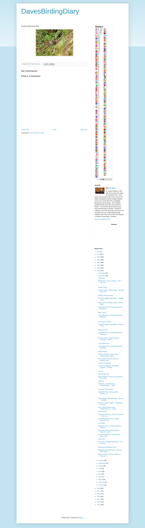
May (99, 474)
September (102, 463)
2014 (98, 499)
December (101, 273)
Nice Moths (101, 423)
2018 (98, 488)
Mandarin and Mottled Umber (107, 447)
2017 (98, 491)
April (100, 477)
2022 (98, 262)
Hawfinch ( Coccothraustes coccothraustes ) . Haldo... (107, 384)
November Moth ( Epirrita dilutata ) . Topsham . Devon (109, 431)
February (101, 482)
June (100, 471)
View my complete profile (102, 219)
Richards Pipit (102, 411)
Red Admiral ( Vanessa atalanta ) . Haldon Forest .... (108, 359)
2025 (98, 254)
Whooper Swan (103, 330)
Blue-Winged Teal (103, 374)
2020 (98, 268)
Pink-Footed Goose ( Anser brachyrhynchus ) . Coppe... (107, 408)
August (100, 466)
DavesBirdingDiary (50, 11)
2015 (98, 496)
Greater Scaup (102, 287)
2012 (98, 504)
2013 (98, 502)
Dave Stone (112, 188)
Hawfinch (101, 381)
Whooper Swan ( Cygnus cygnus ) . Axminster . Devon (109, 338)
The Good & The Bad (104, 322)
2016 (98, 494)
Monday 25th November (105, 295)
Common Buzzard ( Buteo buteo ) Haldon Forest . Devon (108, 355)
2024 (98, 257)
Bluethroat (101, 278)
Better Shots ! (102, 312)
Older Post (83, 129)
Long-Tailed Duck (103, 343)
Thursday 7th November (105, 389)
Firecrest (101, 371)
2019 (98, 270)
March (100, 479)
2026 (98, 252)
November (101, 276)
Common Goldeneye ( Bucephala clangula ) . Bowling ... (108, 366)
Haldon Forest (102, 351)
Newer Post (25, 129)
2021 (98, 265)
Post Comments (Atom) (37, 133)
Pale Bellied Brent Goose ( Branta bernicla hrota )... (108, 419)
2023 (98, 260)
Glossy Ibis (101, 439)
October (101, 460)
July (99, 468)
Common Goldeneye (104, 363)
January (101, 485)
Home (55, 129)
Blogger (81, 517)
